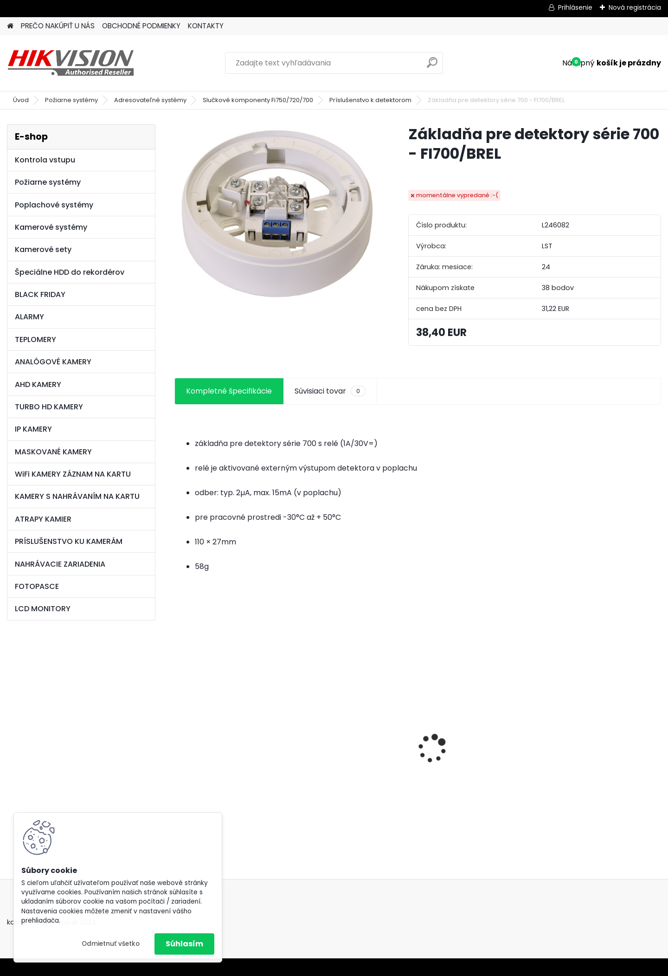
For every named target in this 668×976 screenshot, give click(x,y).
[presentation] (179, 732)
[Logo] (71, 63)
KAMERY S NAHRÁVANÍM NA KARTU (77, 496)
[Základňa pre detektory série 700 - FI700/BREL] (276, 213)
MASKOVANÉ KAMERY (53, 451)
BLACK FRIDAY (40, 294)
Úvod (21, 100)
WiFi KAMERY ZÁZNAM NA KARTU (73, 474)
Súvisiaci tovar (330, 391)
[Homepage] (10, 26)
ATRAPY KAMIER (43, 519)
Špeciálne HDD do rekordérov (69, 272)
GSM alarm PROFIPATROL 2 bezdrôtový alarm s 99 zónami (351, 763)
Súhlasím (184, 943)
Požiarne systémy (71, 100)
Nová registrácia (635, 7)
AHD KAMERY (38, 384)
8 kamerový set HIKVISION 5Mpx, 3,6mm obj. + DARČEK (230, 741)
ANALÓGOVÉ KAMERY (53, 361)
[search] (432, 66)
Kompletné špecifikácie (229, 391)
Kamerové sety (43, 249)
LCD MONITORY (43, 608)
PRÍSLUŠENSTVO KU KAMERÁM (68, 541)
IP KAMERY (33, 429)
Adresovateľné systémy (150, 100)
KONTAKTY (206, 26)
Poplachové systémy (54, 205)
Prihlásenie (575, 7)
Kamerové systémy (51, 227)
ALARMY (29, 316)
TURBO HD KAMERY (49, 406)
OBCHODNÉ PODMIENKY (141, 26)
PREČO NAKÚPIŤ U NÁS (58, 26)
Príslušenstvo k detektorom (370, 100)
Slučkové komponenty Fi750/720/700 (258, 100)
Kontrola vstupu (45, 160)
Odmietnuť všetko (111, 943)
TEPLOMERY (35, 339)
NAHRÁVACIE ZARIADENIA (60, 564)
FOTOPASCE (37, 586)
